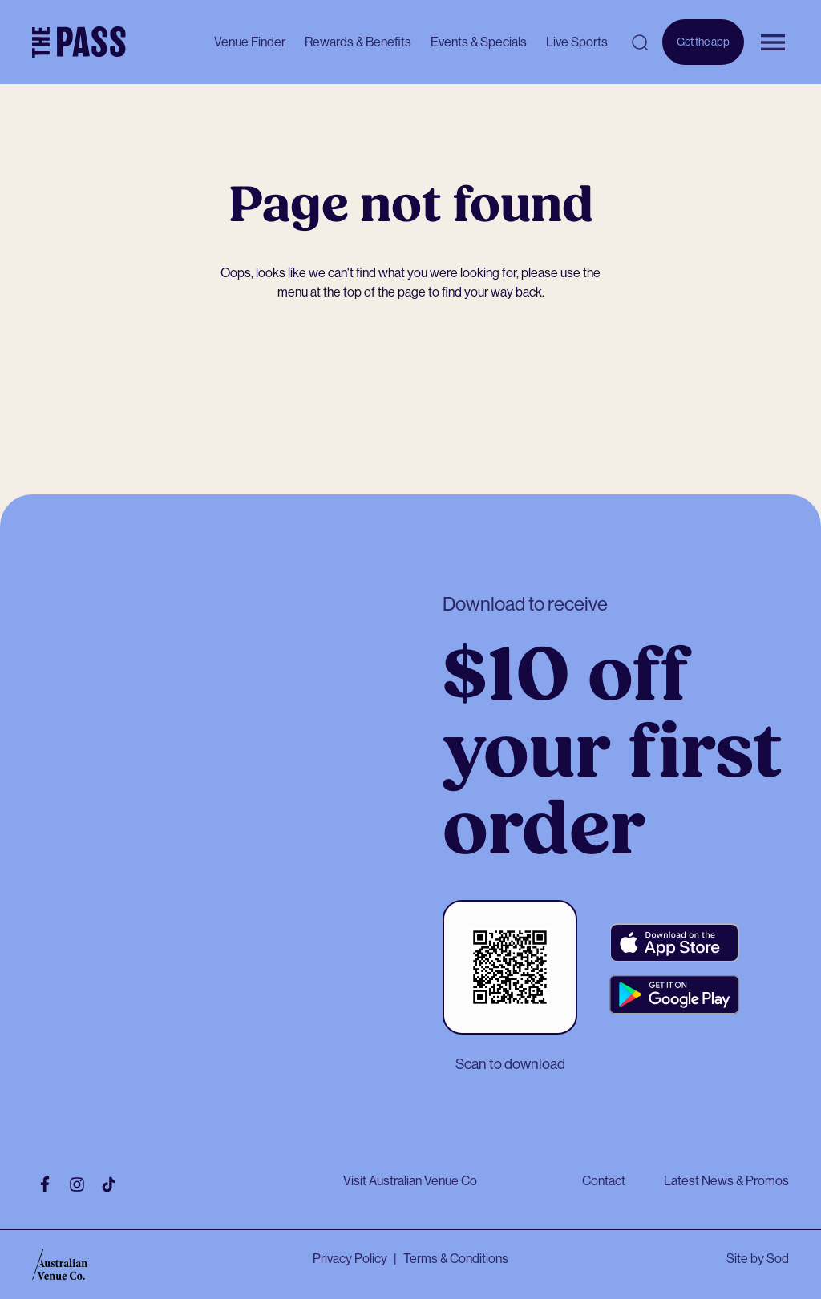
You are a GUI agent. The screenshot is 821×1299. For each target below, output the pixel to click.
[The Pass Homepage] (79, 42)
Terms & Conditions (455, 1258)
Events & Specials (479, 42)
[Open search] (639, 42)
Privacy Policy (350, 1258)
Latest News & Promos (726, 1180)
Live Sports (577, 42)
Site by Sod (757, 1258)
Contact (603, 1180)
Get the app (703, 50)
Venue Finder (249, 42)
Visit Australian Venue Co (410, 1180)
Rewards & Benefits (358, 42)
